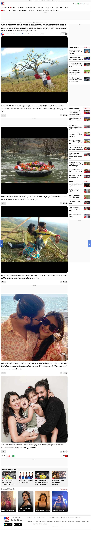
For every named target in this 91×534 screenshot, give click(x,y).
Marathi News (42, 521)
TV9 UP (40, 524)
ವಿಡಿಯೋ (5, 10)
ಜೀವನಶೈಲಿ (33, 10)
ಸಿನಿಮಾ (22, 8)
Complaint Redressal (76, 518)
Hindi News (35, 521)
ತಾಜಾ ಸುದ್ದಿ (6, 8)
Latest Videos (74, 108)
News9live (35, 524)
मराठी (37, 1)
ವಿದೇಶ (38, 8)
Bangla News (56, 521)
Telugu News (49, 521)
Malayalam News (85, 521)
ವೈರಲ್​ (42, 8)
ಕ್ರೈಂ (61, 8)
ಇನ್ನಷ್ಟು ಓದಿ (64, 489)
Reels (71, 181)
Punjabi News (71, 521)
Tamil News (77, 521)
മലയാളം (56, 1)
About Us (36, 518)
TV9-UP (63, 1)
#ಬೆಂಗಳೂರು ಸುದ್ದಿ (22, 10)
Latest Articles (74, 47)
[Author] (2, 34)
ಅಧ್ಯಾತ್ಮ (47, 8)
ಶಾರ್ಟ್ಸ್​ (10, 10)
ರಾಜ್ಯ (18, 8)
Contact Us (30, 518)
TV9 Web (7, 34)
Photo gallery (11, 22)
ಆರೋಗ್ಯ (39, 10)
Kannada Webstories (8, 489)
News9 (27, 1)
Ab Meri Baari (57, 10)
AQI (75, 4)
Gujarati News (64, 521)
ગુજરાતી (41, 1)
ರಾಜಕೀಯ (44, 10)
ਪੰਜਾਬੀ (48, 1)
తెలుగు (33, 1)
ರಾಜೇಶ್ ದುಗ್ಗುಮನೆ (20, 34)
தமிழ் (52, 1)
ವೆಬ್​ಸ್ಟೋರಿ (50, 10)
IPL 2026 (13, 8)
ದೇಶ (34, 8)
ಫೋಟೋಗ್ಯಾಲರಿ (28, 8)
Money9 (45, 524)
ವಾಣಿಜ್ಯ (51, 8)
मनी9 (60, 1)
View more (87, 48)
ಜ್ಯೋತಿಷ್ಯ (57, 8)
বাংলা (45, 1)
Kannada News (4, 22)
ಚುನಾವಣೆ (15, 10)
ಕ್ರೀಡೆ (29, 10)
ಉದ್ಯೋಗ (65, 8)
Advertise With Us (43, 518)
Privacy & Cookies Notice (54, 518)
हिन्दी (30, 1)
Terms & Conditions (65, 518)
